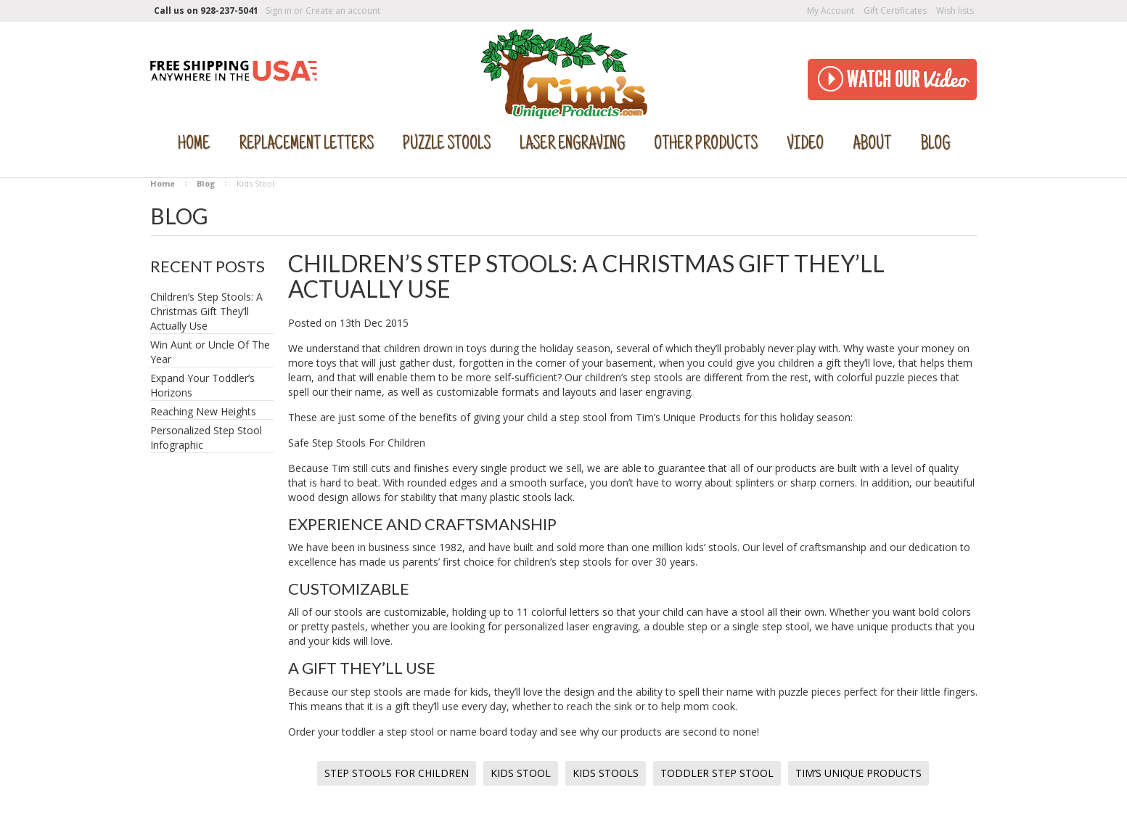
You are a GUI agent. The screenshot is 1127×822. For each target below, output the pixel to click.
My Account (830, 10)
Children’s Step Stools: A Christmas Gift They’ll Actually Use (206, 311)
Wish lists (955, 10)
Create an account (343, 10)
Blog (206, 183)
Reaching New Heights (203, 411)
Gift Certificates (895, 10)
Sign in (279, 10)
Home (162, 183)
